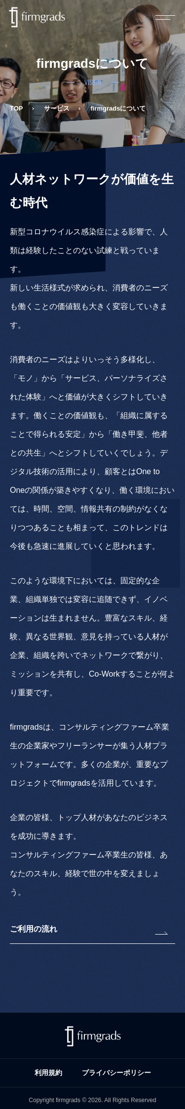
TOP (16, 108)
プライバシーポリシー (116, 1073)
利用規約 (48, 1073)
